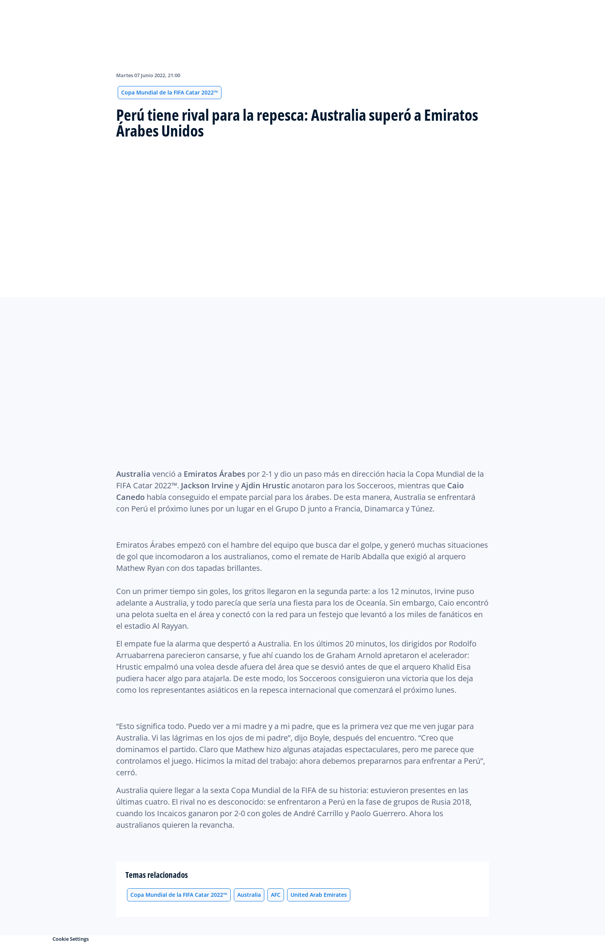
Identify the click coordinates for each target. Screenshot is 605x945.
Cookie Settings (70, 938)
